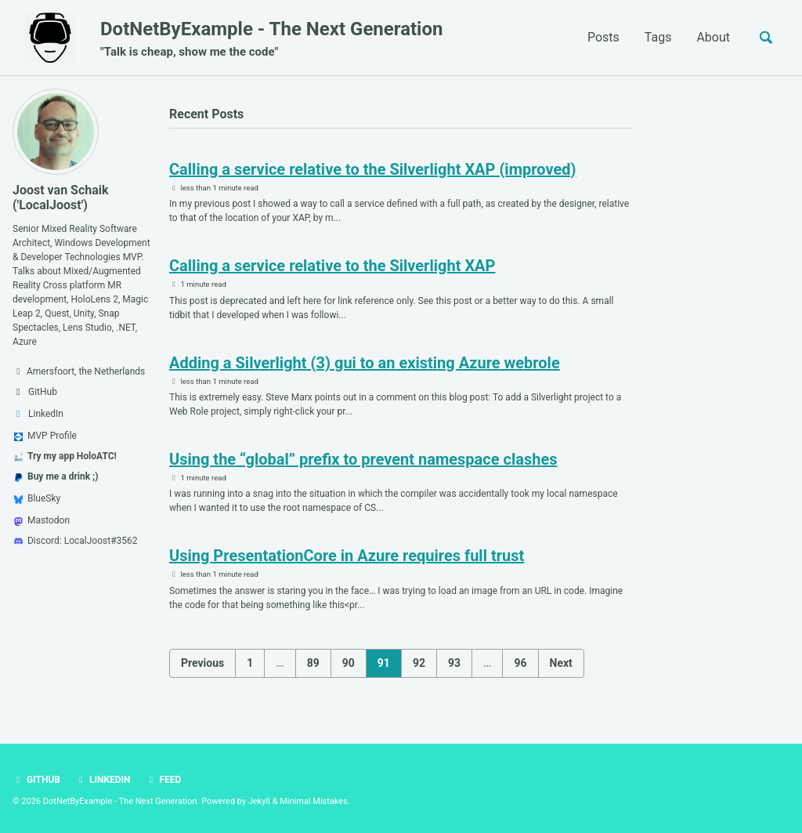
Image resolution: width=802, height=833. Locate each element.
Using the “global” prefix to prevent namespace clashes (363, 459)
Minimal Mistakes (314, 801)
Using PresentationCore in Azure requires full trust (346, 555)
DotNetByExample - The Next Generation (271, 39)
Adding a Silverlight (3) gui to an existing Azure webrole (364, 362)
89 (313, 663)
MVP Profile (45, 435)
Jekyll (259, 801)
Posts (603, 37)
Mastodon (42, 520)
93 (454, 663)
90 (348, 663)
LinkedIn (103, 779)
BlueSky (37, 498)
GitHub (36, 779)
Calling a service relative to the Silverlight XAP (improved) (372, 169)
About (713, 37)
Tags (658, 37)
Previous (202, 663)
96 (520, 663)
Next (561, 663)
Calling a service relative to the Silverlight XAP (332, 265)
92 (419, 663)
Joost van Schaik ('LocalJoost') (61, 197)
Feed (164, 779)
